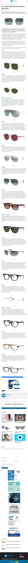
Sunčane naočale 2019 (17, 390)
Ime (4, 457)
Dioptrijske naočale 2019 (8, 390)
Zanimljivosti (6, 4)
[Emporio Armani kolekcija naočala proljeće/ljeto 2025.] (4, 545)
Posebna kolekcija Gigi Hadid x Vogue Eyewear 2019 (7, 432)
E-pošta (4, 460)
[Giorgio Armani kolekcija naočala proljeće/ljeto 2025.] (4, 548)
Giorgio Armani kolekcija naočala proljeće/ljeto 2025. (13, 547)
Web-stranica (16, 460)
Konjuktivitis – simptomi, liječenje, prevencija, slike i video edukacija (20, 422)
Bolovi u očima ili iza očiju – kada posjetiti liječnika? (6, 422)
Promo (3, 10)
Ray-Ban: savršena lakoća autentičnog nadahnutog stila (20, 432)
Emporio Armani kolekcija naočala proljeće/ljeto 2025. (13, 544)
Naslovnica (3, 4)
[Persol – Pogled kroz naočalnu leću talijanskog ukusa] (4, 542)
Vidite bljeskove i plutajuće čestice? (7, 441)
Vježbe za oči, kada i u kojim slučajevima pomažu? (19, 441)
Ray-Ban (13, 390)
